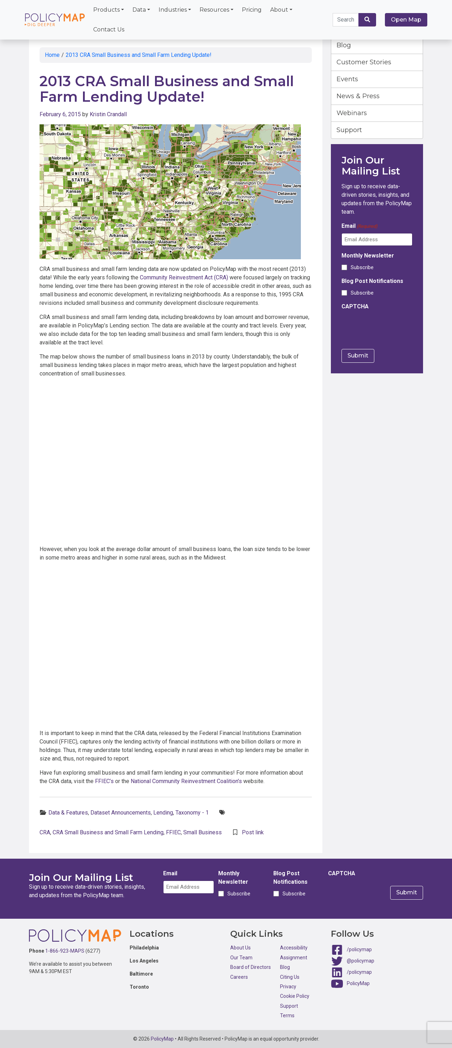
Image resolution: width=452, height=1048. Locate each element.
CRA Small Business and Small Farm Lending (108, 832)
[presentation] (395, 327)
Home (52, 55)
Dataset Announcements (120, 812)
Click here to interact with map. (176, 463)
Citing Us (289, 977)
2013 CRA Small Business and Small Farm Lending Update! (139, 55)
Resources (214, 9)
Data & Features (68, 812)
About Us (240, 948)
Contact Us (108, 29)
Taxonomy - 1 (192, 812)
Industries (173, 9)
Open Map (406, 19)
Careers (239, 977)
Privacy (288, 986)
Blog (344, 45)
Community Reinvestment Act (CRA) (184, 277)
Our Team (241, 957)
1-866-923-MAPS (64, 951)
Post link (253, 832)
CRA (45, 832)
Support (349, 130)
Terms (287, 1015)
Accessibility (294, 948)
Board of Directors (250, 967)
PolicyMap (358, 983)
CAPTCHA (355, 306)
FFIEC (173, 832)
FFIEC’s (104, 781)
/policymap (359, 949)
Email (359, 226)
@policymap (360, 961)
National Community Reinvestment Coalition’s (186, 781)
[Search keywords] (346, 19)
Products (106, 9)
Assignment (293, 957)
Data (139, 9)
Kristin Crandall (108, 114)
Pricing (252, 9)
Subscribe (362, 267)
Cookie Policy (294, 996)
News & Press (358, 96)
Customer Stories (364, 62)
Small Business (202, 832)
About (279, 9)
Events (347, 79)
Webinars (352, 113)
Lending (163, 812)
